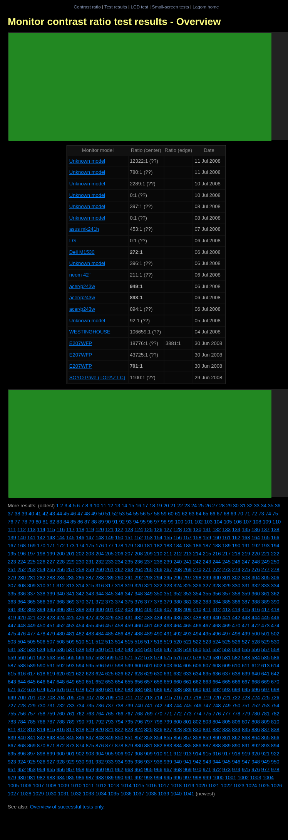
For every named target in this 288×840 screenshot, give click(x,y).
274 (236, 569)
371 (90, 602)
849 (109, 737)
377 (148, 602)
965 (148, 769)
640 (255, 674)
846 (80, 737)
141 (31, 537)
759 (51, 714)
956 (61, 769)
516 (138, 642)
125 (148, 529)
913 (187, 754)
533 (31, 649)
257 (70, 569)
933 (109, 762)
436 (178, 617)
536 (61, 649)
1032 (76, 794)
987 (90, 777)
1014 (126, 785)
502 (275, 634)
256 (61, 569)
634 (197, 674)
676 (61, 689)
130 (197, 529)
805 (226, 722)
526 (236, 642)
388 (255, 602)
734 (80, 705)
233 (109, 562)
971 (207, 769)
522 (197, 642)
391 (12, 609)
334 (275, 585)
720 (217, 697)
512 (99, 642)
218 (236, 554)
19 (159, 505)
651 (90, 682)
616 (21, 674)
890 (236, 745)
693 (226, 689)
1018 (176, 785)
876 (99, 745)
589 (31, 665)
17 (145, 505)
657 (148, 682)
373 (109, 602)
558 (275, 649)
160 (217, 537)
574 (158, 657)
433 (148, 617)
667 (246, 682)
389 (265, 602)
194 (275, 545)
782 (275, 714)
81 (45, 522)
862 (236, 737)
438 (197, 617)
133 (226, 529)
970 (197, 769)
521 (187, 642)
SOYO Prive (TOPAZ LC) (97, 377)
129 (187, 529)
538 (80, 649)
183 (168, 545)
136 (255, 529)
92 (122, 522)
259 (90, 569)
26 (208, 505)
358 (236, 594)
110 (277, 522)
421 (31, 617)
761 (70, 714)
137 (265, 529)
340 (61, 594)
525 (226, 642)
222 (275, 554)
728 (21, 705)
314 (80, 585)
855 (168, 737)
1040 (176, 794)
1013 (113, 785)
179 (129, 545)
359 (246, 594)
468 (217, 625)
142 (41, 537)
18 (152, 505)
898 (41, 754)
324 (178, 585)
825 (148, 729)
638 (236, 674)
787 (51, 722)
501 (265, 634)
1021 (213, 785)
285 (70, 577)
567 (90, 657)
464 (178, 625)
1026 (276, 785)
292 (138, 577)
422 (41, 617)
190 (236, 545)
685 (148, 689)
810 (275, 722)
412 (217, 609)
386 (236, 602)
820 (99, 729)
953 (31, 769)
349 (148, 594)
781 (265, 714)
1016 (151, 785)
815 (51, 729)
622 (80, 674)
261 (109, 569)
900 (61, 754)
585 (265, 657)
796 (138, 722)
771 (168, 714)
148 (99, 537)
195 (12, 554)
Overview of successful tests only (67, 807)
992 (138, 777)
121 (109, 529)
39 (24, 514)
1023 (238, 785)
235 (129, 562)
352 (178, 594)
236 (138, 562)
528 (255, 642)
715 (168, 697)
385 (226, 602)
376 (138, 602)
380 (178, 602)
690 (197, 689)
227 (51, 562)
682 (119, 689)
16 (138, 505)
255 (51, 569)
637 (226, 674)
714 (158, 697)
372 (99, 602)
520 (178, 642)
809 (265, 722)
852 (138, 737)
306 (275, 577)
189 (226, 545)
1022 (226, 785)
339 (51, 594)
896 (21, 754)
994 (158, 777)
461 (148, 625)
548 (178, 649)
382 (197, 602)
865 (265, 737)
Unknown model (87, 161)
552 (217, 649)
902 (80, 754)
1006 (26, 785)
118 (80, 529)
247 (246, 562)
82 (52, 522)
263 (129, 569)
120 (99, 529)
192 (255, 545)
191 (246, 545)
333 (265, 585)
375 (129, 602)
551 (207, 649)
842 (41, 737)
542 (119, 649)
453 (70, 625)
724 (255, 697)
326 (197, 585)
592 (61, 665)
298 (197, 577)
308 (21, 585)
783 (12, 722)
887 (207, 745)
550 (197, 649)
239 (168, 562)
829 (187, 729)
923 (12, 762)
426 (80, 617)
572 (138, 657)
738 (119, 705)
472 (255, 625)
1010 (76, 785)
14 (124, 505)
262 (119, 569)
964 (138, 769)
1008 (51, 785)
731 (51, 705)
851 (129, 737)
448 (21, 625)
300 (217, 577)
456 (99, 625)
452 (61, 625)
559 (12, 657)
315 (90, 585)
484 (99, 634)
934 (119, 762)
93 (129, 522)
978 (275, 769)
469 (226, 625)
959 (90, 769)
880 (138, 745)
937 (148, 762)
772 (178, 714)
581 (226, 657)
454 (80, 625)
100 (179, 522)
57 (149, 514)
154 (158, 537)
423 (51, 617)
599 (129, 665)
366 (41, 602)
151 (129, 537)
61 (177, 514)
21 (173, 505)
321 (148, 585)
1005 (13, 785)
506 (41, 642)
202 (80, 554)
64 (198, 514)
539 (90, 649)
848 (99, 737)
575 (168, 657)
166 (275, 537)
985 (70, 777)
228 (61, 562)
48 (87, 514)
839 (12, 737)
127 (168, 529)
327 (207, 585)
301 (226, 577)
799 (168, 722)
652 (99, 682)
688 (178, 689)
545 (148, 649)
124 (138, 529)
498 (236, 634)
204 (99, 554)
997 (187, 777)
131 (207, 529)
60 (170, 514)
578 (197, 657)
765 (109, 714)
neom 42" (79, 275)
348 (138, 594)
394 (41, 609)
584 (255, 657)
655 (129, 682)
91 (114, 522)
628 (138, 674)
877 (109, 745)
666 (236, 682)
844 (61, 737)
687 (168, 689)
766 (119, 714)
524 (217, 642)
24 (194, 505)
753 (265, 705)
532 (21, 649)
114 (41, 529)
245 (226, 562)
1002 (243, 777)
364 (21, 602)
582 (236, 657)
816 (61, 729)
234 (119, 562)
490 (158, 634)
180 (138, 545)
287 (90, 577)
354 (197, 594)
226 (41, 562)
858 (197, 737)
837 (265, 729)
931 (90, 762)
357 (226, 594)
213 (187, 554)
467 (207, 625)
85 (73, 522)
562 (41, 657)
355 (207, 594)
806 (236, 722)
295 (168, 577)
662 (197, 682)
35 (270, 505)
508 (61, 642)
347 (129, 594)
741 (148, 705)
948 (255, 762)
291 (129, 577)
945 (226, 762)
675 (51, 689)
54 (129, 514)
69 (233, 514)
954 (41, 769)
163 (246, 537)
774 (197, 714)
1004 (268, 777)
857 (187, 737)
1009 (63, 785)
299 (207, 577)
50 (101, 514)
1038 (151, 794)
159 (207, 537)
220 (255, 554)
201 (70, 554)
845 (70, 737)
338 (41, 594)
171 (51, 545)
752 (255, 705)
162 (236, 537)
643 (12, 682)
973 (226, 769)
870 (41, 745)
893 (265, 745)
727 (12, 705)
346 (119, 594)
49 (94, 514)
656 (138, 682)
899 (51, 754)
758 (41, 714)
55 (136, 514)
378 (158, 602)
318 (119, 585)
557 (265, 649)
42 (45, 514)
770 (158, 714)
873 (70, 745)
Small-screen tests (170, 6)
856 (178, 737)
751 (246, 705)
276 (255, 569)
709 (109, 697)
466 (197, 625)
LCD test (139, 6)
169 (31, 545)
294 (158, 577)
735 (90, 705)
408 (178, 609)
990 (119, 777)
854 (158, 737)
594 (80, 665)
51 (108, 514)
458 (119, 625)
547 (168, 649)
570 (119, 657)
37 (10, 514)
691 (207, 689)
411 (207, 609)
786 (41, 722)
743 (168, 705)
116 (61, 529)
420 (21, 617)
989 (109, 777)
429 (109, 617)
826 (158, 729)
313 (70, 585)
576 (178, 657)
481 (70, 634)
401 (109, 609)
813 (31, 729)
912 (178, 754)
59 (163, 514)
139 (12, 537)
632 (178, 674)
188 (217, 545)
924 (21, 762)
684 (138, 689)
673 (31, 689)
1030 (51, 794)
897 (31, 754)
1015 (138, 785)
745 (187, 705)
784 (21, 722)
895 (12, 754)
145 (70, 537)
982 (41, 777)
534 (41, 649)
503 (12, 642)
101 (189, 522)
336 (21, 594)
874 (80, 745)
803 (207, 722)
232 (99, 562)
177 (109, 545)
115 (51, 529)
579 (207, 657)
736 (99, 705)
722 (236, 697)
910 (158, 754)
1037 (138, 794)
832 (217, 729)
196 (21, 554)
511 (90, 642)
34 (263, 505)
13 (117, 505)
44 (59, 514)
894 (275, 745)
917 (226, 754)
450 (41, 625)
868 (21, 745)
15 (131, 505)
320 (138, 585)
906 (119, 754)
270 (197, 569)
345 (109, 594)
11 (103, 505)
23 (187, 505)
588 (21, 665)
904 (99, 754)
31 (242, 505)
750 (236, 705)
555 (246, 649)
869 (31, 745)
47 (80, 514)
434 (158, 617)
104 (218, 522)
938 (158, 762)
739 (129, 705)
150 (119, 537)
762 (80, 714)
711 (129, 697)
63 (191, 514)
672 (21, 689)
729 (31, 705)
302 (236, 577)
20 (166, 505)
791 (90, 722)
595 (90, 665)
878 (119, 745)
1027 (13, 794)
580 (217, 657)
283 (51, 577)
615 (12, 674)
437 (187, 617)
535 (51, 649)
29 (228, 505)
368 (61, 602)
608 (217, 665)
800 (178, 722)
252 (21, 569)
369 (70, 602)
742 (158, 705)
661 (187, 682)
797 (148, 722)
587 (12, 665)
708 (99, 697)
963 (129, 769)
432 (138, 617)
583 (246, 657)
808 (255, 722)
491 (168, 634)
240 (178, 562)
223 (12, 562)
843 (51, 737)
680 (99, 689)
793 (109, 722)
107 (247, 522)
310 (41, 585)
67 (219, 514)
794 (119, 722)
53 (122, 514)
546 (158, 649)
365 (31, 602)
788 (61, 722)
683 (129, 689)
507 (51, 642)
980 (21, 777)
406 (158, 609)
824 (138, 729)
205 (109, 554)
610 (236, 665)
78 (24, 522)
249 (265, 562)
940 (178, 762)
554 (236, 649)
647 (51, 682)
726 (275, 697)
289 (109, 577)
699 (12, 697)
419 (12, 617)
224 (21, 562)
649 (70, 682)
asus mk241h (84, 229)
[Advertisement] (139, 87)
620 (61, 674)
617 (31, 674)
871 (51, 745)
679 (90, 689)
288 (99, 577)
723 (246, 697)
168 (21, 545)
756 (21, 714)
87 (87, 522)
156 (178, 537)
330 (236, 585)
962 (119, 769)
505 (31, 642)
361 (265, 594)
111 (12, 529)
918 (236, 754)
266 (158, 569)
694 (236, 689)
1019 (188, 785)
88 (94, 522)
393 (31, 609)
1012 (101, 785)
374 (119, 602)
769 (148, 714)
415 (246, 609)
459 (129, 625)
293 (148, 577)
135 (246, 529)
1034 (101, 794)
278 (275, 569)
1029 (38, 794)
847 (90, 737)
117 (70, 529)
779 (246, 714)
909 (148, 754)
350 (158, 594)
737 (109, 705)
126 (158, 529)
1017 (163, 785)
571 (129, 657)
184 (178, 545)
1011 (88, 785)
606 (197, 665)
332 (255, 585)
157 (187, 537)
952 (21, 769)
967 (168, 769)
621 (70, 674)
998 (197, 777)
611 (246, 665)
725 (265, 697)
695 (246, 689)
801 (187, 722)
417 (265, 609)
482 (80, 634)
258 (80, 569)
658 (158, 682)
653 (109, 682)
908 (138, 754)
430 (119, 617)
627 (129, 674)
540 (99, 649)
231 (90, 562)
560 (21, 657)
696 (255, 689)
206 (119, 554)
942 (197, 762)
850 (119, 737)
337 (31, 594)
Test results (115, 6)
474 (275, 625)
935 (129, 762)
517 (148, 642)
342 (80, 594)
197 (31, 554)
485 (109, 634)
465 (187, 625)
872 (61, 745)
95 (143, 522)
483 (90, 634)
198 (41, 554)
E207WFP (80, 343)
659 (168, 682)
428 (99, 617)
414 (236, 609)
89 (101, 522)
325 (187, 585)
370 (80, 602)
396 (61, 609)
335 (12, 594)
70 (240, 514)
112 (21, 529)
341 (70, 594)
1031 (63, 794)
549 (187, 649)
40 (31, 514)
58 (156, 514)
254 (41, 569)
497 (226, 634)
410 (197, 609)
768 (138, 714)
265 (148, 569)
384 (217, 602)
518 (158, 642)
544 (138, 649)
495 (207, 634)
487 (129, 634)
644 (21, 682)
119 (90, 529)
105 (228, 522)
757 (31, 714)
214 (197, 554)
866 (275, 737)
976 (255, 769)
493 (187, 634)
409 (187, 609)
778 (236, 714)
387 (246, 602)
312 (61, 585)
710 (119, 697)
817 (70, 729)
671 (12, 689)
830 (197, 729)
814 (41, 729)
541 (109, 649)
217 (226, 554)
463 (168, 625)
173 (70, 545)
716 (178, 697)
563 (51, 657)
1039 (163, 794)
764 (99, 714)
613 (265, 665)
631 (168, 674)
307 (12, 585)
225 (31, 562)
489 (148, 634)
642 (275, 674)
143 (51, 537)
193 (265, 545)
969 (187, 769)
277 (265, 569)
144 (61, 537)
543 (129, 649)
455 (90, 625)
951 (12, 769)
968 (178, 769)
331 (246, 585)
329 (226, 585)
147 (90, 537)
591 (51, 665)
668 (255, 682)
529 (265, 642)
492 (178, 634)
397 (70, 609)
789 (70, 722)
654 (119, 682)
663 (207, 682)
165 (265, 537)
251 (12, 569)
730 (41, 705)
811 (12, 729)
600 (138, 665)
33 (257, 505)
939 (168, 762)
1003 (255, 777)
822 (119, 729)
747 (207, 705)
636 (217, 674)
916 (217, 754)
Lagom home (206, 6)
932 (99, 762)
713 (148, 697)
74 (268, 514)
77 (17, 522)
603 (168, 665)
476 (21, 634)
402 (119, 609)
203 (90, 554)
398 (80, 609)
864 (255, 737)
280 (21, 577)
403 (129, 609)
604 (178, 665)
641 (265, 674)
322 (158, 585)
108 (257, 522)
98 (163, 522)
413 (226, 609)
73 (261, 514)
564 (61, 657)
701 (31, 697)
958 (80, 769)
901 (70, 754)
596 (99, 665)
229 (70, 562)
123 (129, 529)
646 (41, 682)
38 (17, 514)
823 (129, 729)
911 (168, 754)
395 (51, 609)
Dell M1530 (82, 252)
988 (99, 777)
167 (12, 545)
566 (80, 657)
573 (148, 657)
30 (235, 505)
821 (109, 729)
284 (61, 577)
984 (61, 777)
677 (70, 689)
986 (80, 777)
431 (129, 617)
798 (158, 722)
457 (109, 625)
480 (61, 634)
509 (70, 642)
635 (207, 674)
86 (80, 522)
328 (217, 585)
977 (265, 769)
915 (207, 754)
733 (70, 705)
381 (187, 602)
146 (80, 537)
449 (31, 625)
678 (80, 689)
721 (226, 697)
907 (129, 754)
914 (197, 754)
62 (184, 514)
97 (156, 522)
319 (129, 585)
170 (41, 545)
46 (73, 514)
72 (254, 514)
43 (52, 514)
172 (61, 545)
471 (246, 625)
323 (168, 585)
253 (31, 569)
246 (236, 562)
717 (187, 697)
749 (226, 705)
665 (226, 682)
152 (138, 537)
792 (99, 722)
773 (187, 714)
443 (246, 617)
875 (90, 745)
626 (119, 674)
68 (226, 514)
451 (51, 625)
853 (148, 737)
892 (255, 745)
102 (198, 522)
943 (207, 762)
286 (80, 577)
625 (109, 674)
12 (110, 505)
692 (217, 689)
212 (178, 554)
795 (129, 722)
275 (246, 569)
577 (187, 657)
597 (109, 665)
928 (61, 762)
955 (51, 769)
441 (226, 617)
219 (246, 554)
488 (138, 634)
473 (265, 625)
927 (51, 762)
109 (267, 522)
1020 (201, 785)
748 (217, 705)
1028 (26, 794)
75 (275, 514)
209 (148, 554)
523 (207, 642)
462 (158, 625)
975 (246, 769)
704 (61, 697)
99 (170, 522)
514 (119, 642)
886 (197, 745)
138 (275, 529)
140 (21, 537)
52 (114, 514)
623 (90, 674)
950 (275, 762)
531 (12, 649)
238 (158, 562)
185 (187, 545)
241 (187, 562)
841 (31, 737)
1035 (113, 794)
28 (221, 505)
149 (109, 537)
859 (207, 737)
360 (255, 594)
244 (217, 562)
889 (226, 745)
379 (168, 602)
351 (168, 594)
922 (275, 754)
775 (207, 714)
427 (90, 617)
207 (129, 554)
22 (180, 505)
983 (51, 777)
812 (21, 729)
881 (148, 745)
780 (255, 714)
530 (275, 642)
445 (265, 617)
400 (99, 609)
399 (90, 609)
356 (217, 594)
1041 (188, 794)
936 (138, 762)
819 (90, 729)
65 (205, 514)
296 (178, 577)
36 (277, 505)
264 (138, 569)
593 (70, 665)
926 (41, 762)
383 (207, 602)
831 (207, 729)
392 (21, 609)
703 (51, 697)
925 (31, 762)
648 (61, 682)
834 (236, 729)
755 (12, 714)
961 (109, 769)
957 (70, 769)
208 (138, 554)
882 (158, 745)
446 (275, 617)
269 (187, 569)
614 (275, 665)
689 (187, 689)
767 (129, 714)
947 (246, 762)
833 (226, 729)
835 (246, 729)
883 (168, 745)
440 (217, 617)
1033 (88, 794)
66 (212, 514)
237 (148, 562)
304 (255, 577)
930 (80, 762)
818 (80, 729)
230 (80, 562)
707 (90, 697)
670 (275, 682)
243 (207, 562)
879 (129, 745)
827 (168, 729)
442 (236, 617)
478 (41, 634)
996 (178, 777)
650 (80, 682)
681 (109, 689)
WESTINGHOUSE (90, 332)
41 (38, 514)
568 (99, 657)
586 (275, 657)
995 (168, 777)
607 (207, 665)
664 (217, 682)
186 (197, 545)
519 (168, 642)
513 (109, 642)
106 (237, 522)
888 (217, 745)
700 (21, 697)
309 (31, 585)
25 (201, 505)
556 (255, 649)
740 (138, 705)
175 (90, 545)
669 (265, 682)
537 (70, 649)
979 (12, 777)
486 (119, 634)
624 (99, 674)
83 (59, 522)
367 (51, 602)
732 (61, 705)
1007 (38, 785)
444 (255, 617)
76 (10, 522)
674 (41, 689)
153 (148, 537)
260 (99, 569)
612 (255, 665)
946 (236, 762)
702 (41, 697)
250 (275, 562)
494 (197, 634)
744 (178, 705)
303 (246, 577)
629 (148, 674)
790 (80, 722)
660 (178, 682)
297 (187, 577)
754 (275, 705)
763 (90, 714)
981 (31, 777)
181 (148, 545)
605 (187, 665)
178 (119, 545)
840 (21, 737)
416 (255, 609)
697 (265, 689)
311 (51, 585)
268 (178, 569)
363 (12, 602)
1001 (230, 777)
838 (275, 729)
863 (246, 737)
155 (168, 537)
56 (143, 514)
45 (66, 514)
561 (31, 657)
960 (99, 769)
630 (158, 674)
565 (70, 657)
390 (275, 602)
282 (41, 577)
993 (148, 777)
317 (109, 585)
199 (51, 554)
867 (12, 745)
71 (247, 514)
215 (207, 554)
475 (12, 634)
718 (197, 697)
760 (61, 714)
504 (21, 642)
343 (90, 594)
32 (250, 505)
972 (217, 769)
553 (226, 649)
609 (226, 665)
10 (96, 505)
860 (217, 737)
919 (246, 754)
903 (90, 754)
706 (80, 697)
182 (158, 545)
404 (138, 609)
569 (109, 657)
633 (187, 674)
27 (215, 505)
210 (158, 554)
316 (99, 585)
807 (246, 722)
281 (31, 577)
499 (246, 634)
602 (158, 665)
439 (207, 617)
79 (31, 522)
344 (99, 594)
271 (207, 569)
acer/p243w (82, 286)
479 (51, 634)
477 (31, 634)
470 (236, 625)
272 (217, 569)
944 (217, 762)
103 (208, 522)
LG (72, 240)
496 (217, 634)
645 (31, 682)
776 (217, 714)
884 (178, 745)
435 (168, 617)
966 (158, 769)
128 (178, 529)
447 (12, 625)
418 (275, 609)
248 (255, 562)
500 (255, 634)
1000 (218, 777)
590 (41, 665)
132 (217, 529)
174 (80, 545)
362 (275, 594)
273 (226, 569)
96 (149, 522)
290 (119, 577)
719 (207, 697)
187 (207, 545)
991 (129, 777)
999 (207, 777)
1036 (126, 794)
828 (178, 729)
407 (168, 609)
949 (265, 762)
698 (275, 689)
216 (217, 554)
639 (246, 674)
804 (217, 722)
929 (70, 762)
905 (109, 754)
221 (265, 554)
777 (226, 714)
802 (197, 722)
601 (148, 665)
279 (12, 577)
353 (187, 594)
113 (31, 529)
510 (80, 642)
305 (265, 577)
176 (99, 545)
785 (31, 722)
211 (168, 554)
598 (119, 665)
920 (255, 754)
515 (129, 642)
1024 (251, 785)
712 (138, 697)
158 (197, 537)
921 (265, 754)
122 (119, 529)
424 (61, 617)
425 (70, 617)
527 (246, 642)
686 (158, 689)
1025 (264, 785)
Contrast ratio (87, 6)
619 (51, 674)
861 (226, 737)
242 (197, 562)
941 (187, 762)
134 (236, 529)
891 (246, 745)
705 (70, 697)
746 (197, 705)
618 (41, 674)
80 (38, 522)
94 (136, 522)
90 (108, 522)
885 (187, 745)
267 (168, 569)
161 (226, 537)
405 (148, 609)
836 (255, 729)
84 (66, 522)
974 (236, 769)
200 (61, 554)
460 (138, 625)
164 (255, 537)
